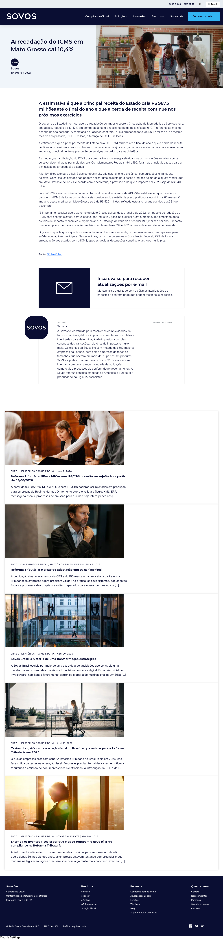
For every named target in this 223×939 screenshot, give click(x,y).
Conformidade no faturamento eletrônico (26, 895)
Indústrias (139, 16)
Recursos (158, 16)
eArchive (85, 900)
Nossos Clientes (199, 895)
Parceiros (196, 900)
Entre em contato (204, 16)
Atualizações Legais (140, 895)
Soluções (121, 16)
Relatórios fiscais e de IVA (19, 900)
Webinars (135, 904)
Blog (132, 908)
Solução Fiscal (88, 908)
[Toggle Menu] (200, 4)
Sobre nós (176, 16)
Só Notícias (54, 254)
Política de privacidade (74, 926)
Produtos (87, 886)
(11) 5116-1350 (51, 926)
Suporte (189, 4)
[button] (155, 329)
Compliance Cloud (97, 16)
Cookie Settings (10, 937)
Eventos (134, 900)
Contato (195, 891)
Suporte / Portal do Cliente (143, 912)
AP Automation (88, 904)
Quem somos (200, 886)
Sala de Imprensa (200, 904)
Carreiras (174, 4)
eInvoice (85, 891)
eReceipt (85, 895)
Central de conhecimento (143, 891)
